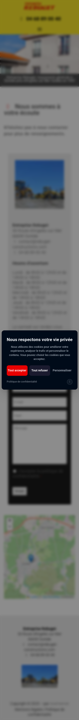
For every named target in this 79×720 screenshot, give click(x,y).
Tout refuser (39, 370)
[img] (69, 382)
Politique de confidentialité (22, 381)
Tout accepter (17, 370)
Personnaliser (62, 370)
